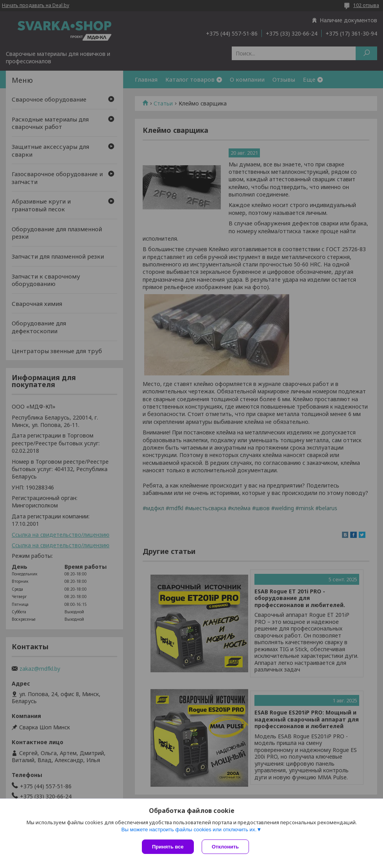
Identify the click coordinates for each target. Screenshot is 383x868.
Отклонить (225, 847)
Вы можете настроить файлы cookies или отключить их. (188, 829)
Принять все (168, 847)
